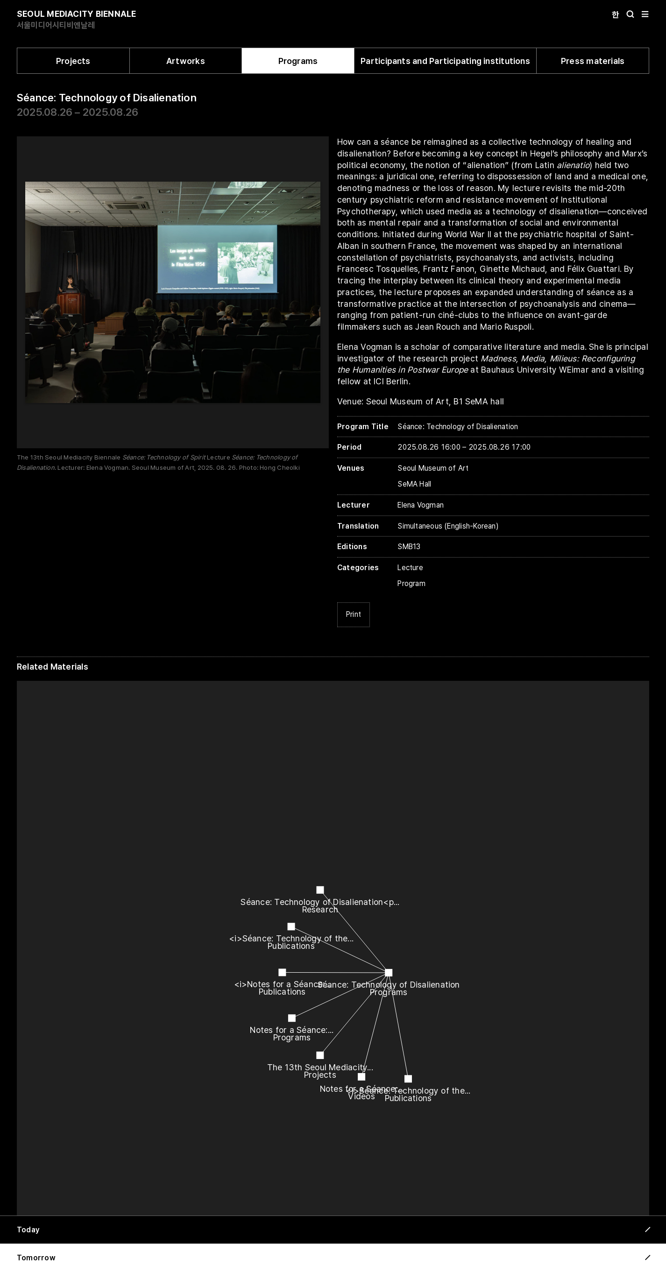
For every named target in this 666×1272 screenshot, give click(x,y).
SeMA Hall (414, 484)
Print (353, 614)
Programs (298, 61)
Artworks (185, 61)
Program (411, 583)
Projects (73, 61)
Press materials (592, 61)
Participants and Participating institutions (445, 61)
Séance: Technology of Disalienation (107, 98)
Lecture (410, 567)
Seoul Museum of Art (432, 468)
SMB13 (408, 546)
